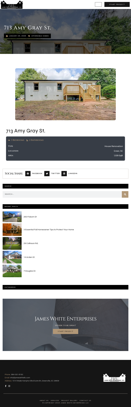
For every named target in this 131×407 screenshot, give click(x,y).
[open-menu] (98, 4)
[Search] (125, 194)
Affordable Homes (40, 36)
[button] (34, 173)
